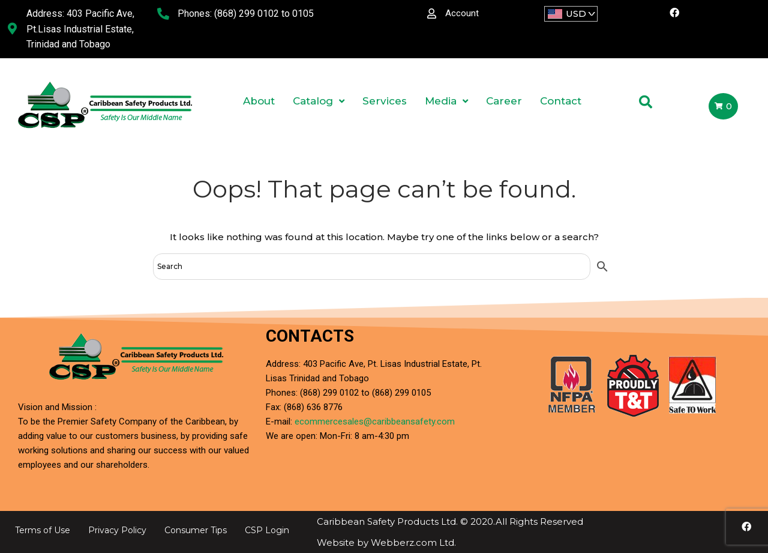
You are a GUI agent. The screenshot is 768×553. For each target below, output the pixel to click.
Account (462, 13)
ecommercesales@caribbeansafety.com (375, 421)
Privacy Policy (117, 530)
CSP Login (267, 530)
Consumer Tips (195, 530)
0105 (303, 13)
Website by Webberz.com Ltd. (386, 542)
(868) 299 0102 (246, 13)
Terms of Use (42, 530)
